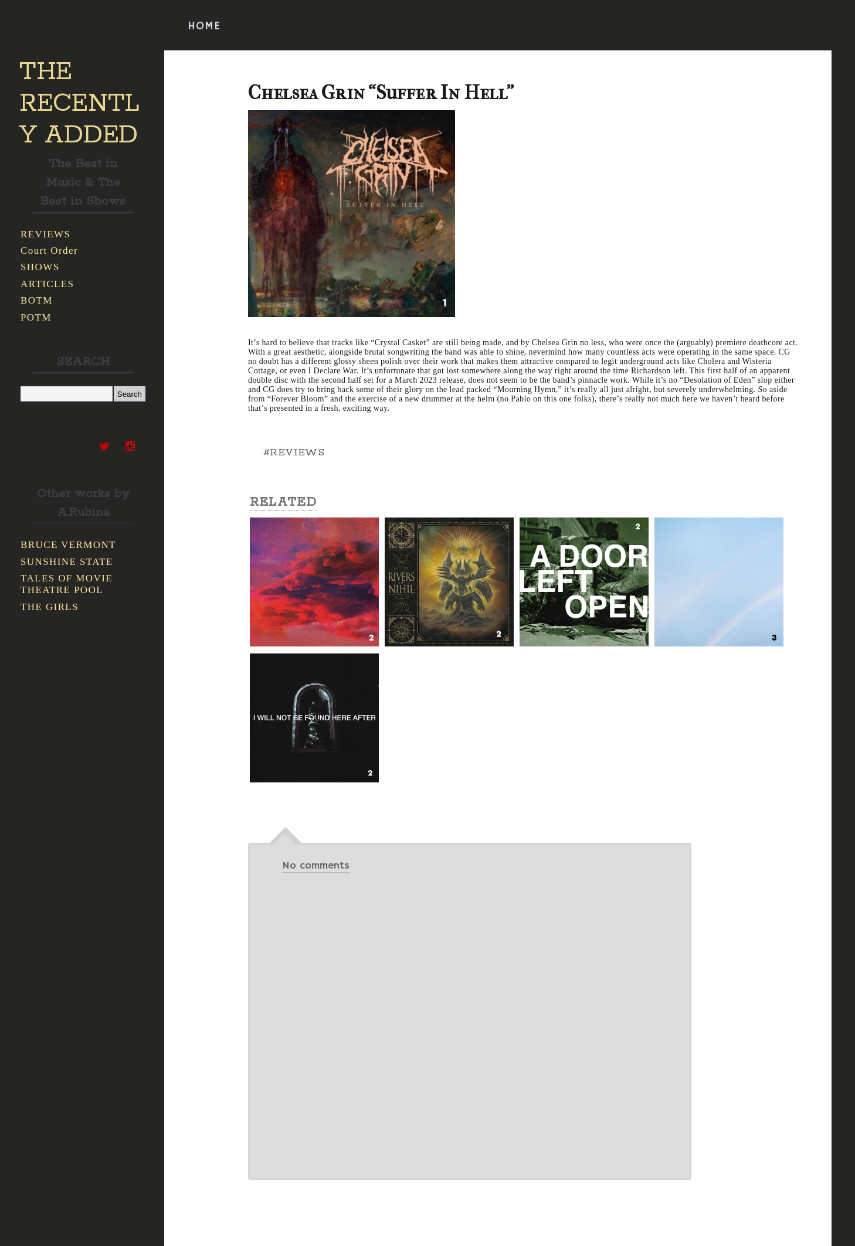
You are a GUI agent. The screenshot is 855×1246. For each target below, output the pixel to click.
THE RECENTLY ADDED (79, 103)
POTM (36, 317)
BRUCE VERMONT (68, 544)
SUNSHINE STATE (67, 561)
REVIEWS (45, 234)
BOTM (37, 300)
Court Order (49, 250)
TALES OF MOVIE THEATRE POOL (67, 584)
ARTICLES (47, 284)
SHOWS (40, 267)
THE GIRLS (50, 606)
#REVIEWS (293, 452)
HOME (204, 26)
